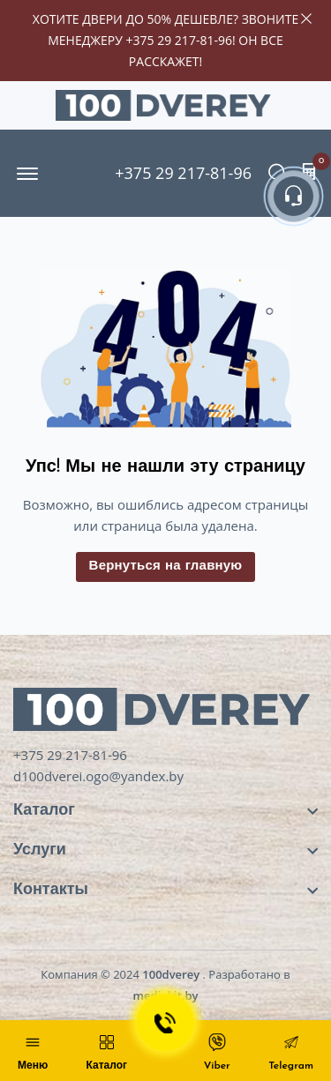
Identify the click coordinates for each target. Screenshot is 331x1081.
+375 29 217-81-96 (179, 40)
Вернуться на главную (166, 566)
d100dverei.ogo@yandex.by (98, 776)
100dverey (170, 974)
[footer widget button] (165, 811)
